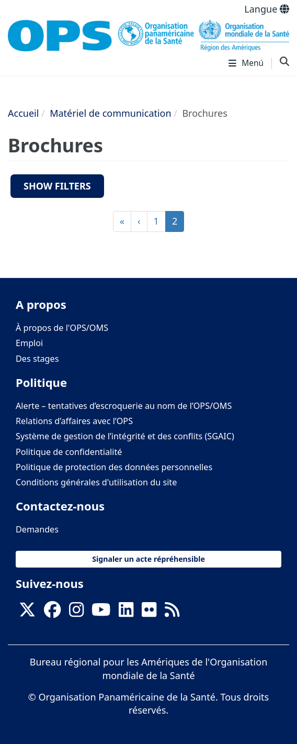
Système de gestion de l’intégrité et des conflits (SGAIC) (125, 436)
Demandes (37, 529)
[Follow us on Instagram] (76, 613)
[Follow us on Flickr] (149, 613)
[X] (27, 613)
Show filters (57, 186)
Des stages (37, 358)
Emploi (29, 343)
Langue (266, 9)
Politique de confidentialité (69, 452)
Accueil (23, 113)
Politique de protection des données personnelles (114, 467)
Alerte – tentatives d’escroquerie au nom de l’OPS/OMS (124, 406)
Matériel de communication (111, 113)
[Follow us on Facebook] (52, 613)
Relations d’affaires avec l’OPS (74, 421)
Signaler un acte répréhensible (148, 559)
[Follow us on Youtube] (101, 613)
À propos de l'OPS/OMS (62, 328)
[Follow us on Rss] (172, 613)
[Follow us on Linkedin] (126, 613)
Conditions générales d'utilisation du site (96, 482)
